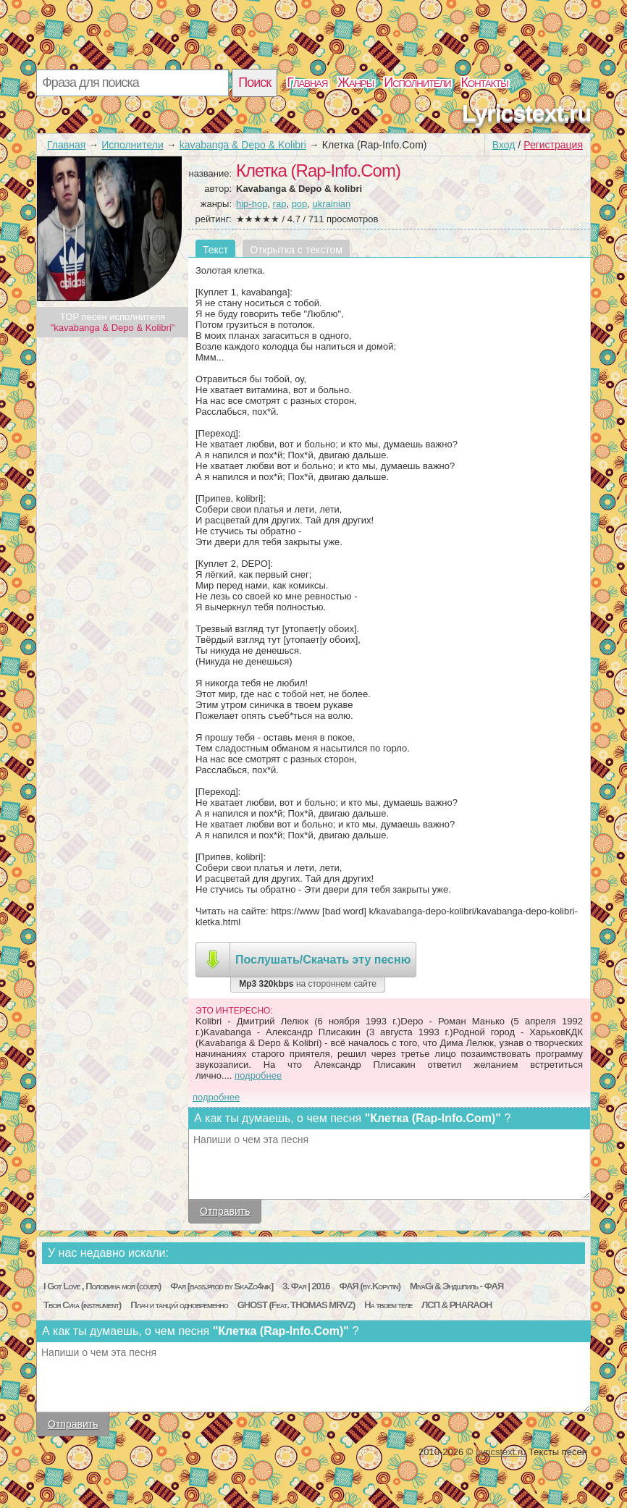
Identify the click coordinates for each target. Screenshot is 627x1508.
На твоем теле (388, 1305)
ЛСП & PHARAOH (456, 1305)
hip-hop (251, 203)
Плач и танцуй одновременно (178, 1305)
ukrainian (332, 203)
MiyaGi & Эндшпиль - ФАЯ (456, 1286)
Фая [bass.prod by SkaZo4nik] (221, 1286)
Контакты (484, 82)
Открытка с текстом (296, 250)
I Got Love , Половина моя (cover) (102, 1286)
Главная (307, 82)
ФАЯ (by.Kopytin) (369, 1286)
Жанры (355, 82)
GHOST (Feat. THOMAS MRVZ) (296, 1305)
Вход (504, 145)
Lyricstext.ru (526, 113)
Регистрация (553, 145)
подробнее (258, 1075)
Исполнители (417, 82)
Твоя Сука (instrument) (82, 1305)
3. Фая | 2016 (305, 1286)
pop (300, 203)
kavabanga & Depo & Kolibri (243, 145)
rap (280, 203)
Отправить (225, 1211)
